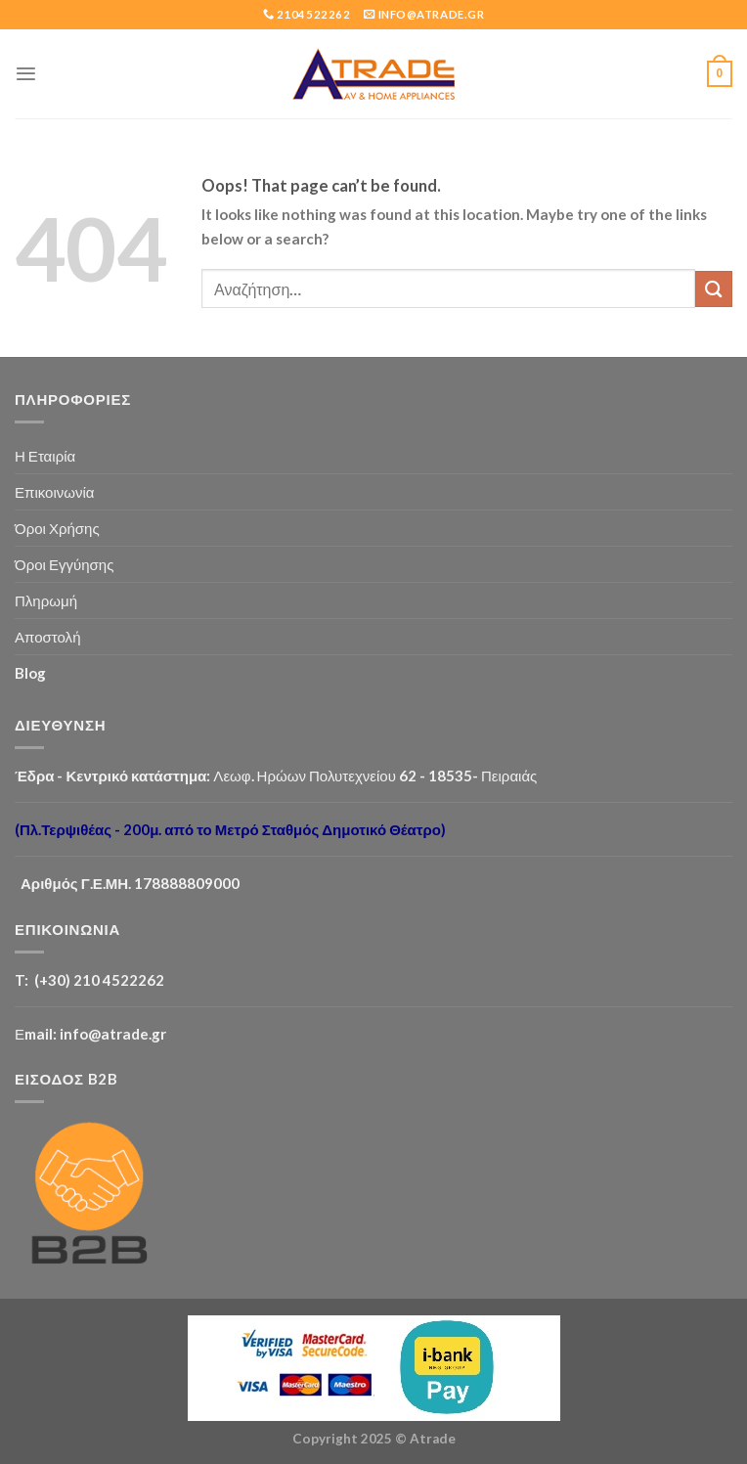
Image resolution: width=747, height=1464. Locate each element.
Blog (30, 673)
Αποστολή (48, 636)
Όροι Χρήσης (57, 528)
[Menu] (26, 74)
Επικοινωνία (55, 492)
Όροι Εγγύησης (64, 564)
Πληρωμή (46, 600)
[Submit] (713, 289)
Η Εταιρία (45, 456)
